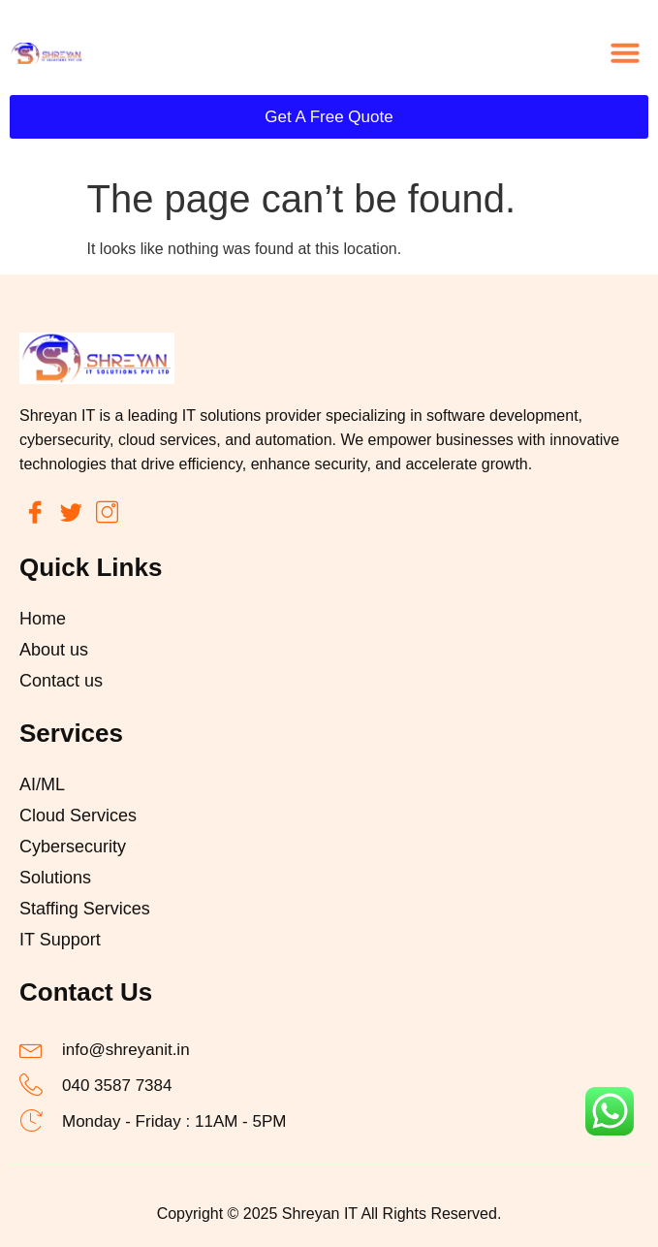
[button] (625, 52)
